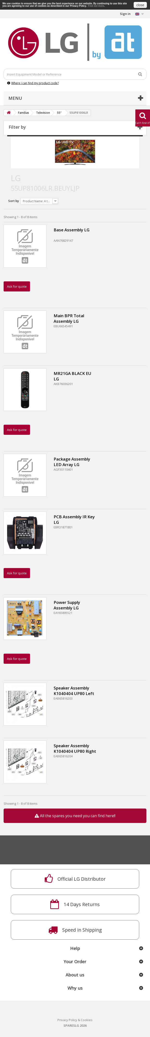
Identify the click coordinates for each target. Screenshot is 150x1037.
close (140, 5)
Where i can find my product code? (33, 83)
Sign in (125, 14)
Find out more (96, 6)
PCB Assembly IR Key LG (74, 519)
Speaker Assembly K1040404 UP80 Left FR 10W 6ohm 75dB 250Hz (74, 690)
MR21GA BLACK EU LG (72, 376)
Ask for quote (17, 286)
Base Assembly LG (71, 230)
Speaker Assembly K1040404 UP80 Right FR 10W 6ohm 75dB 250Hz (75, 748)
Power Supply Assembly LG (67, 605)
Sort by (13, 201)
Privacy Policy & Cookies (75, 1020)
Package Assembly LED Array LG (72, 461)
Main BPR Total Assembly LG (69, 318)
